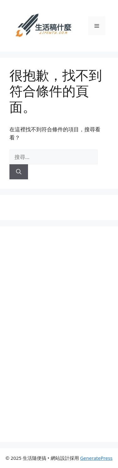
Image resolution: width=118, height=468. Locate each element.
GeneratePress (96, 458)
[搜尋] (18, 171)
